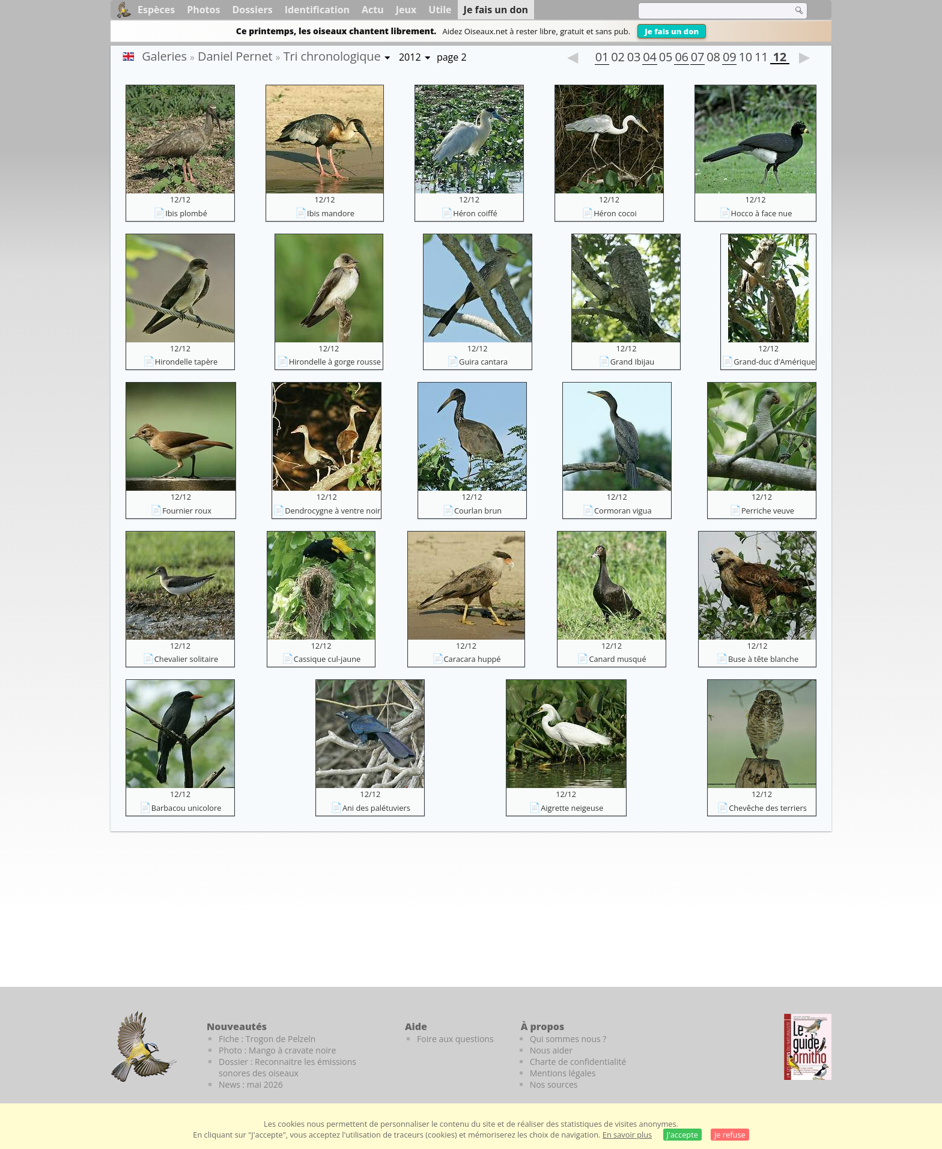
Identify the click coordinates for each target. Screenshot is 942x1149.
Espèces (156, 9)
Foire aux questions (455, 1038)
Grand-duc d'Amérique (774, 361)
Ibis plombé (186, 213)
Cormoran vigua (623, 510)
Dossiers (252, 9)
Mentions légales (563, 1073)
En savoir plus (627, 1134)
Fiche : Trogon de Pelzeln (267, 1038)
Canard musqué (617, 658)
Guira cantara (483, 361)
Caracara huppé (472, 658)
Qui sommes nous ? (568, 1038)
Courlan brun (478, 510)
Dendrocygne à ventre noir (332, 510)
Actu (373, 9)
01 (602, 58)
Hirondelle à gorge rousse (335, 361)
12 (779, 58)
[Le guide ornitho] (807, 1047)
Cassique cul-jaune (327, 658)
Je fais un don (672, 31)
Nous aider (551, 1050)
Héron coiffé (475, 213)
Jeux (406, 9)
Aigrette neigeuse (572, 807)
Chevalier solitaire (186, 658)
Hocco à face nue (761, 213)
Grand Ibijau (632, 361)
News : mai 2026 (251, 1084)
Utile (439, 9)
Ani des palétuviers (376, 807)
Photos (203, 9)
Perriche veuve (767, 510)
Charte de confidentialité (578, 1061)
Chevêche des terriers (768, 807)
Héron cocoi (615, 213)
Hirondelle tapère (186, 361)
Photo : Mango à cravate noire (277, 1050)
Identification (317, 9)
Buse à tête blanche (763, 658)
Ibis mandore (330, 213)
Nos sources (554, 1084)
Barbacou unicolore (186, 807)
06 (681, 58)
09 (729, 58)
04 (649, 58)
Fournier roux (186, 510)
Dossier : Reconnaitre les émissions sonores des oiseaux (287, 1067)
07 (697, 58)
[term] (708, 10)
